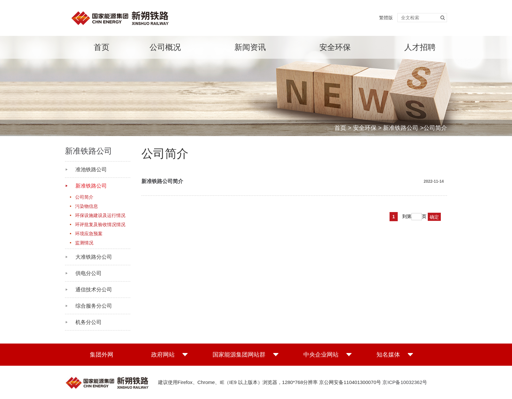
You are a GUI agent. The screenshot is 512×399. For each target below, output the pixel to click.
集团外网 (101, 354)
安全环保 (335, 47)
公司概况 (165, 47)
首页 (101, 47)
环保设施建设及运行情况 (100, 215)
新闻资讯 (250, 47)
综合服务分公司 (93, 306)
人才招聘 (420, 47)
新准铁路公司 (400, 128)
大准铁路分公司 (93, 257)
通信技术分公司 (93, 289)
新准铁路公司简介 (162, 181)
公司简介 (84, 197)
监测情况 (84, 242)
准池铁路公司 (91, 169)
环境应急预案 (89, 233)
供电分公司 (88, 273)
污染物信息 (86, 206)
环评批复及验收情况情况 (100, 224)
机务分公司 (88, 322)
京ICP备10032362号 (404, 382)
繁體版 (386, 17)
